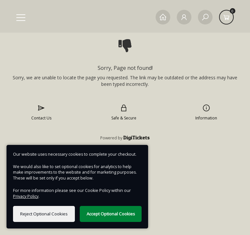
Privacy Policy (25, 196)
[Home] (163, 17)
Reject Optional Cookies (44, 214)
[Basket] (226, 17)
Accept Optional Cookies (111, 214)
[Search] (205, 17)
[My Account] (184, 17)
